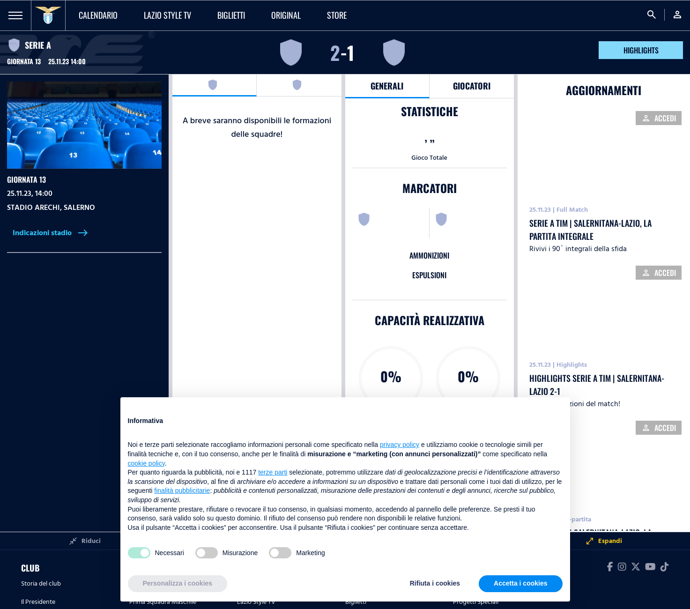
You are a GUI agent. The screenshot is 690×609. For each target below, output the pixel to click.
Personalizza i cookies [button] (178, 583)
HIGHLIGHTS (641, 50)
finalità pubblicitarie (182, 490)
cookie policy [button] (146, 463)
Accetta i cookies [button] (520, 583)
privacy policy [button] (399, 444)
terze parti (272, 472)
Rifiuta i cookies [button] (435, 583)
